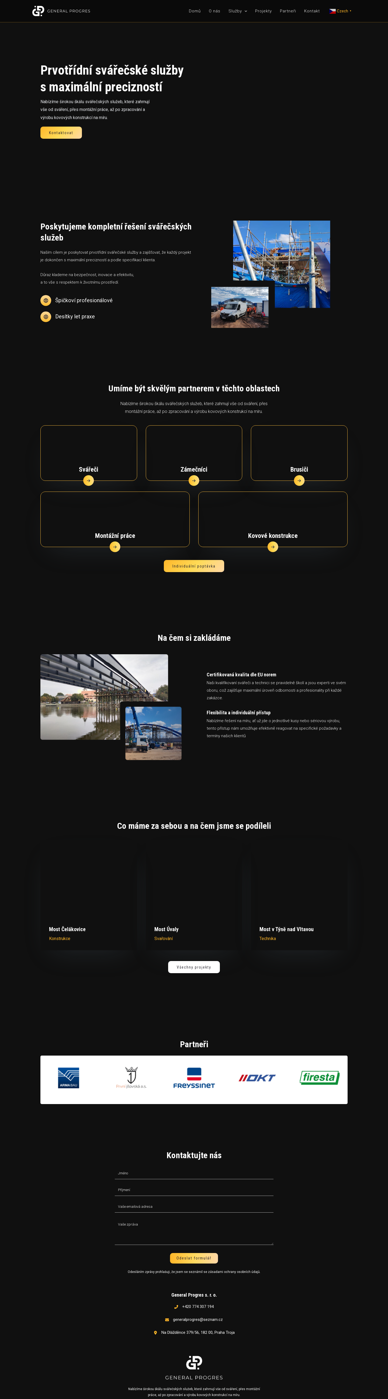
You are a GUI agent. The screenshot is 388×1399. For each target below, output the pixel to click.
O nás (214, 11)
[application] (244, 11)
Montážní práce (115, 526)
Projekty (263, 11)
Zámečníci (194, 460)
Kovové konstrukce (273, 526)
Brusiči (299, 460)
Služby (237, 11)
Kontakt (312, 11)
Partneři (288, 11)
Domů (195, 11)
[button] (61, 133)
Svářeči (88, 460)
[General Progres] (61, 10)
